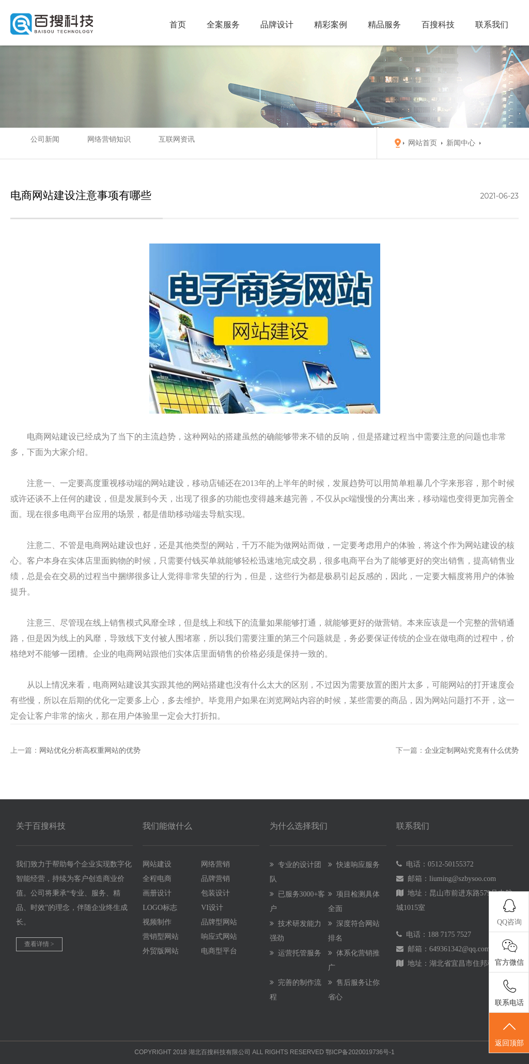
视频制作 (157, 922)
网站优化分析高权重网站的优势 (90, 750)
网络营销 (215, 864)
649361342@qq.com (459, 949)
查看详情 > (39, 944)
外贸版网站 (161, 951)
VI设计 (212, 907)
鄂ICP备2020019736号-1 (359, 1052)
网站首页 (422, 143)
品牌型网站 (219, 922)
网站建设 (157, 864)
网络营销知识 (89, 143)
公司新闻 (35, 143)
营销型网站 (161, 936)
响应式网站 (219, 936)
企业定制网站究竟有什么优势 (472, 750)
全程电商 (157, 879)
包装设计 (215, 893)
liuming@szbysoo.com (462, 879)
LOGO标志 (160, 907)
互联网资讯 (147, 143)
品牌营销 (215, 879)
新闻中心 (460, 143)
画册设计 (157, 893)
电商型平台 (219, 951)
